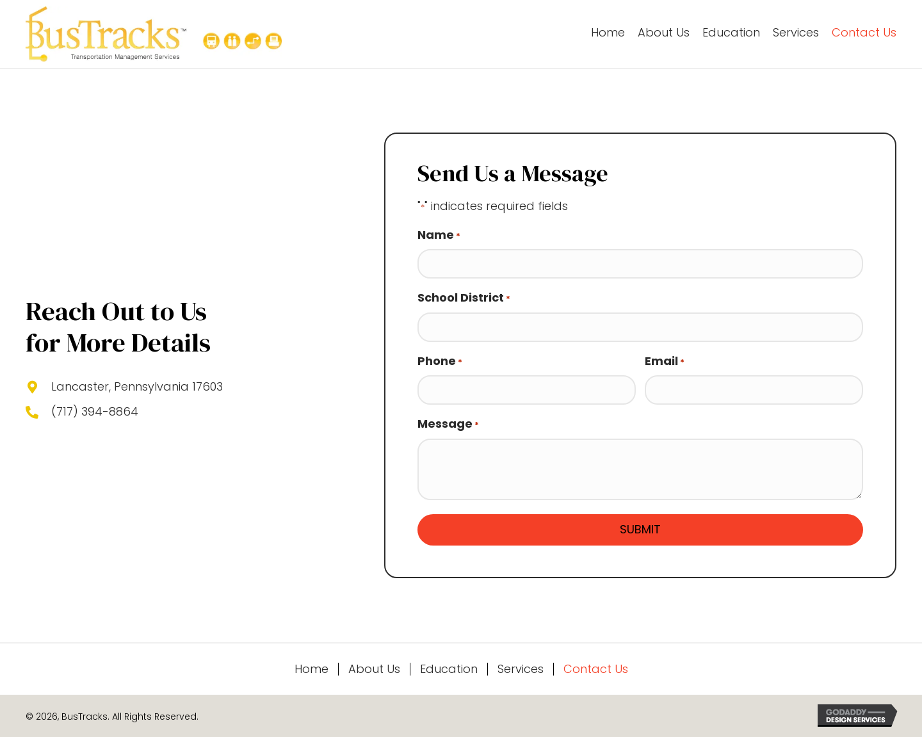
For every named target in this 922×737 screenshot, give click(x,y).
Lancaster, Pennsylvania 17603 (137, 386)
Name (438, 235)
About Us (374, 669)
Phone (439, 361)
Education (449, 669)
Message (448, 424)
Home (311, 669)
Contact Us (595, 669)
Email (664, 361)
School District (463, 297)
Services (520, 669)
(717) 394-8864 (94, 411)
